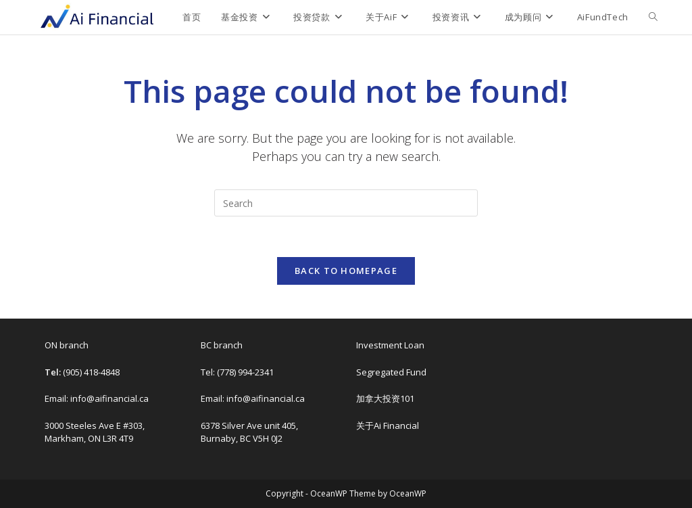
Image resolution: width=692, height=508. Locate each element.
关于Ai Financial (387, 425)
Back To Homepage (346, 270)
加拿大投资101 (385, 398)
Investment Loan (390, 345)
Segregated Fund (391, 372)
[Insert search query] (346, 202)
